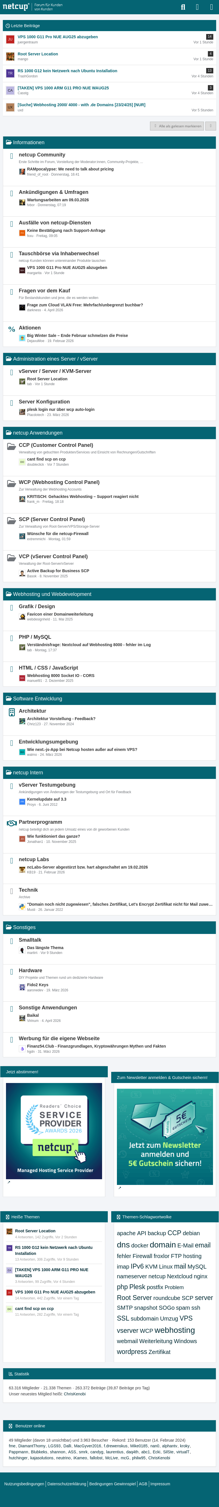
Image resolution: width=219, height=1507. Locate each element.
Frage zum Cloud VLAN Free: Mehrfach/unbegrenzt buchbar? (85, 305)
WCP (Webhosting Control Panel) (59, 482)
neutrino (63, 1458)
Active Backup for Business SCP (58, 570)
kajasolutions (41, 1458)
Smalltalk (30, 940)
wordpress (132, 1351)
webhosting (175, 1330)
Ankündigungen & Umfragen (53, 192)
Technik (28, 890)
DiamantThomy (31, 1446)
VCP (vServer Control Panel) (53, 556)
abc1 (145, 1452)
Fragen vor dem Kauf (44, 291)
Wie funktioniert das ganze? (53, 836)
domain (163, 1244)
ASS (72, 1452)
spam (183, 1308)
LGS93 (54, 1446)
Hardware (30, 970)
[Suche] (183, 7)
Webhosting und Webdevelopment (52, 594)
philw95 (138, 1458)
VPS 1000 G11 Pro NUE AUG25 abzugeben (67, 267)
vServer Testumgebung (47, 785)
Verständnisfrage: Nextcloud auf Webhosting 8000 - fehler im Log (89, 644)
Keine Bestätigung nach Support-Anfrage (66, 230)
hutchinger (18, 1458)
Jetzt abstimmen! (22, 1071)
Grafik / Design (37, 606)
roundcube (167, 1298)
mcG (125, 1458)
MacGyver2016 (87, 1446)
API (141, 1233)
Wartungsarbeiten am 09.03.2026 (58, 200)
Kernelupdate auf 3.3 (46, 799)
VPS (186, 1318)
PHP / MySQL (35, 637)
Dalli (67, 1446)
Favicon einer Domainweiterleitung (60, 614)
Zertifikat (160, 1352)
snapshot (145, 1308)
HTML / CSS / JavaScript (48, 668)
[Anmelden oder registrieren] (197, 7)
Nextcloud (179, 1276)
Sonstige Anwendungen (48, 1007)
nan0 (154, 1446)
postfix (155, 1287)
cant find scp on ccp (46, 459)
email (203, 1245)
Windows (185, 1341)
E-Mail (185, 1245)
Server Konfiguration (44, 402)
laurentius (114, 1452)
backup (157, 1233)
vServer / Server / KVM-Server (55, 371)
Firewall (142, 1256)
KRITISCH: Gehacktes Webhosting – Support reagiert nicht (83, 496)
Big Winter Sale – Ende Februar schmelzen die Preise (77, 335)
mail (180, 1266)
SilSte (168, 1452)
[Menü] (211, 7)
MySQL (197, 1266)
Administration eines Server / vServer (55, 359)
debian (191, 1233)
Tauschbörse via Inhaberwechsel (59, 253)
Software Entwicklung (37, 699)
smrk (83, 1452)
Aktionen (30, 328)
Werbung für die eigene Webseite (59, 1038)
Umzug (169, 1318)
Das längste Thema (45, 947)
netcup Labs (34, 859)
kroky (184, 1446)
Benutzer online (30, 1425)
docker (139, 1245)
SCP (187, 1298)
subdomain (145, 1318)
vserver (127, 1330)
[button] (210, 126)
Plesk (137, 1287)
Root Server (134, 1297)
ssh (195, 1308)
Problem (174, 1287)
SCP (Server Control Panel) (52, 519)
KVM (151, 1266)
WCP (146, 1331)
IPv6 (137, 1266)
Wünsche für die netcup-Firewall (57, 533)
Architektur (32, 711)
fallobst (96, 1458)
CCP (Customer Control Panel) (56, 445)
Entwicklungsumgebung (48, 742)
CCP (174, 1233)
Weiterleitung (155, 1341)
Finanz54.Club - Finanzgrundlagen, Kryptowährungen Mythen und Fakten (96, 1046)
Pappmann (18, 1452)
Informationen (28, 142)
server (204, 1297)
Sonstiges (24, 927)
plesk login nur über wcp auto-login (60, 409)
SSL (123, 1318)
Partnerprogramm (40, 822)
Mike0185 (139, 1446)
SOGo (167, 1308)
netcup (157, 1276)
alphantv (169, 1446)
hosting (192, 1256)
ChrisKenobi (75, 1394)
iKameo (80, 1458)
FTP (176, 1256)
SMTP (125, 1308)
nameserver (132, 1276)
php (122, 1287)
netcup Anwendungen (37, 433)
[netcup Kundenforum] (33, 7)
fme (12, 1446)
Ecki (156, 1452)
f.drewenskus (115, 1446)
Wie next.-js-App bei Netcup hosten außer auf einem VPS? (82, 749)
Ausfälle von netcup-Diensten (55, 223)
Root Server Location (47, 379)
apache (126, 1233)
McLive (111, 1458)
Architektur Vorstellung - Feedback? (61, 718)
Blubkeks (39, 1452)
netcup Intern (28, 772)
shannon (57, 1452)
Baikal (33, 1015)
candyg (96, 1452)
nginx (201, 1276)
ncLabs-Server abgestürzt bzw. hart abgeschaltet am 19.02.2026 (87, 867)
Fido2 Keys (37, 984)
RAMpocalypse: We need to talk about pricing (70, 169)
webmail (127, 1341)
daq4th (132, 1452)
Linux (166, 1266)
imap (123, 1266)
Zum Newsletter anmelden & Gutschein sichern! (162, 1077)
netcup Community (42, 155)
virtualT (182, 1452)
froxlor (162, 1256)
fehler (124, 1256)
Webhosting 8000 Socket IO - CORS (60, 675)
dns (123, 1244)
